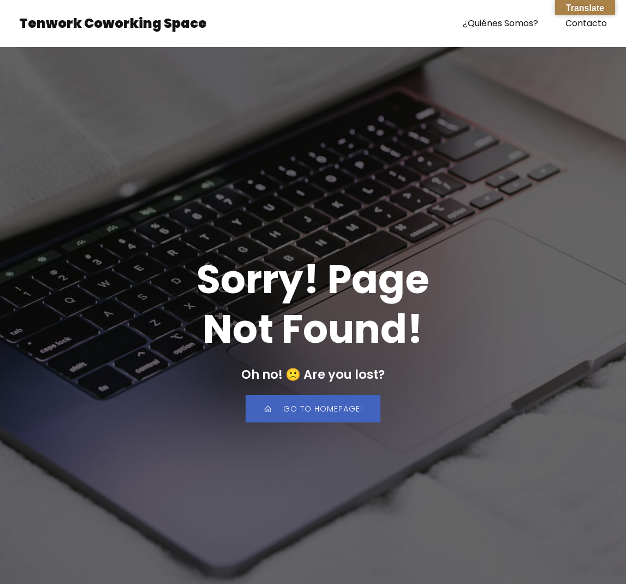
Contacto (586, 24)
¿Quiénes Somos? (500, 24)
